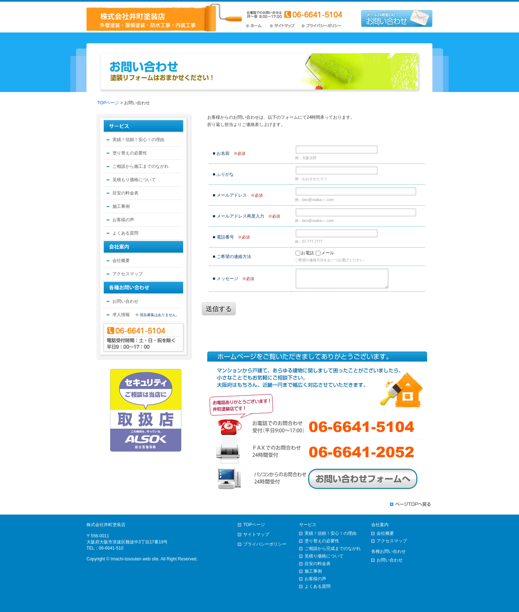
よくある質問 (125, 233)
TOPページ (257, 25)
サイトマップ (284, 25)
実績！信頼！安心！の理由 (138, 139)
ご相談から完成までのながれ (333, 548)
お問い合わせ (125, 301)
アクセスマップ (127, 273)
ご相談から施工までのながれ (140, 166)
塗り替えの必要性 (129, 153)
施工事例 (121, 206)
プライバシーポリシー (321, 25)
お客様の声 (123, 219)
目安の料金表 (125, 193)
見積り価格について (324, 556)
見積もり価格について (134, 179)
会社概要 (121, 260)
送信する (219, 308)
